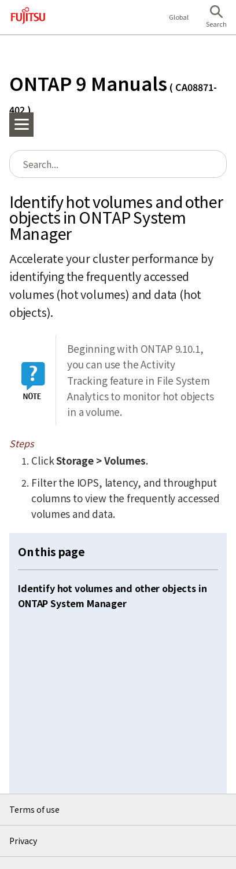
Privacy (23, 840)
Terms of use (34, 809)
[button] (216, 17)
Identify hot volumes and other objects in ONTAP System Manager (112, 595)
